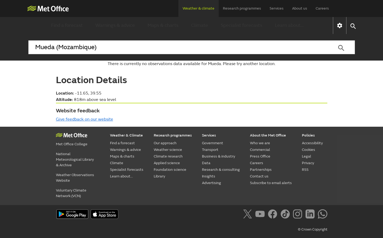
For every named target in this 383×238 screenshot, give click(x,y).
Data (206, 163)
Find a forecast (67, 25)
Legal (306, 156)
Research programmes (242, 8)
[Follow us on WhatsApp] (322, 214)
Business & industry (218, 156)
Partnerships (261, 169)
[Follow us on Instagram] (298, 214)
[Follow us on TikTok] (286, 214)
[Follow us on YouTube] (261, 214)
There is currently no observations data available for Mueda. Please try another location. (191, 63)
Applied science (167, 163)
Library (159, 176)
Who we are (260, 143)
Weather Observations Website (75, 178)
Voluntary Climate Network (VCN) (71, 193)
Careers (322, 8)
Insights (208, 176)
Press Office (260, 156)
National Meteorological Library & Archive (75, 159)
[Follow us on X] (248, 214)
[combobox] (178, 47)
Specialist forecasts (241, 25)
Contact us (259, 176)
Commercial (260, 149)
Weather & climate (198, 8)
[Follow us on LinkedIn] (311, 214)
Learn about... (289, 25)
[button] (352, 25)
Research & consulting (221, 169)
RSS (305, 169)
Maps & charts (163, 25)
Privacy (308, 163)
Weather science (168, 149)
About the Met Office (268, 135)
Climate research (168, 156)
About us (299, 8)
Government (212, 143)
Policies (308, 135)
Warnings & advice (115, 25)
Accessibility (312, 143)
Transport (210, 149)
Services (277, 8)
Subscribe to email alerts (271, 183)
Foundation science (170, 169)
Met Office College (71, 144)
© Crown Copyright (312, 229)
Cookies (308, 149)
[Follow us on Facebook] (273, 214)
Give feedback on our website (84, 119)
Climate (199, 25)
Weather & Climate (126, 135)
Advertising (211, 183)
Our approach (165, 143)
